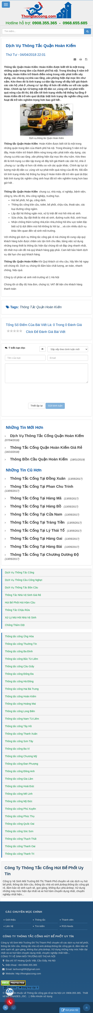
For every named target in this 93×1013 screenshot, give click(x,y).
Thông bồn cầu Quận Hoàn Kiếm (39, 459)
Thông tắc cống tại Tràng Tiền (37, 522)
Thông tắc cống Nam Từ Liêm (22, 718)
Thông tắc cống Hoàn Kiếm (20, 696)
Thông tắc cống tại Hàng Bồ (35, 506)
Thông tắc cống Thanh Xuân (21, 733)
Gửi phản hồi (69, 1010)
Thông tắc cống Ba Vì (17, 748)
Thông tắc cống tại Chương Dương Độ (44, 555)
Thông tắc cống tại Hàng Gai (36, 538)
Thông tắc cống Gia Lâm (19, 778)
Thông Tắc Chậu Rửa (17, 610)
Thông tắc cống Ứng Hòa (19, 636)
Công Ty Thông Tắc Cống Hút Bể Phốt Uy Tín (38, 936)
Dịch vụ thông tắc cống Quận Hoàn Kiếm (47, 436)
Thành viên (67, 919)
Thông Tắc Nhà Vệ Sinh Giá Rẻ (23, 595)
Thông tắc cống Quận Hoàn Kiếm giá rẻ (46, 447)
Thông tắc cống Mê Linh (19, 793)
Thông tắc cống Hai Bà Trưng (22, 688)
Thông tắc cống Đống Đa (19, 673)
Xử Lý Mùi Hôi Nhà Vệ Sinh (20, 617)
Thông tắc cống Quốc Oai (19, 823)
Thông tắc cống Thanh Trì (19, 853)
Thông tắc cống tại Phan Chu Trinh (41, 486)
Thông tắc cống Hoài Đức (19, 786)
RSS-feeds (67, 926)
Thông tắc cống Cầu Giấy (19, 666)
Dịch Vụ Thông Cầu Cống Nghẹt (23, 580)
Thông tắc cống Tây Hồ (18, 726)
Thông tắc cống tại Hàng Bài (36, 546)
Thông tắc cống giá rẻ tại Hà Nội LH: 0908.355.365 (54, 993)
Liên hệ (9, 926)
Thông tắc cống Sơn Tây (19, 741)
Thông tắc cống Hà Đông (19, 681)
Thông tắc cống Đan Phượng (21, 763)
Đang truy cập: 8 (28, 987)
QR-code (10, 987)
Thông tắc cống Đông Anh (20, 771)
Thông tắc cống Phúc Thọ (19, 816)
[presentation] (46, 393)
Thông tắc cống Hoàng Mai (20, 703)
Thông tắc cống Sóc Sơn (19, 831)
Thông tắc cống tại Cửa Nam (36, 514)
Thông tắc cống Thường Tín (21, 643)
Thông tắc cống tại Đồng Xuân (38, 478)
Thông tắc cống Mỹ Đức (18, 801)
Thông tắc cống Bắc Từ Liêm (21, 658)
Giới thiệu (10, 919)
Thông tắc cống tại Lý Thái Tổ (37, 530)
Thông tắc (40, 919)
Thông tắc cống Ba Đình (19, 651)
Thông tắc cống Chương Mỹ (21, 756)
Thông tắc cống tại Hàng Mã (36, 498)
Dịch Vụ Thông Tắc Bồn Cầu (21, 587)
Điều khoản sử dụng (41, 996)
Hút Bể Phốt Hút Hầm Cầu (20, 602)
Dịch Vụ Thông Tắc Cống (19, 572)
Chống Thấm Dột (15, 625)
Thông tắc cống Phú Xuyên (20, 808)
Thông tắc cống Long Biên (20, 711)
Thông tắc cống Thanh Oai (20, 846)
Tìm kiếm (39, 926)
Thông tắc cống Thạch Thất (20, 838)
